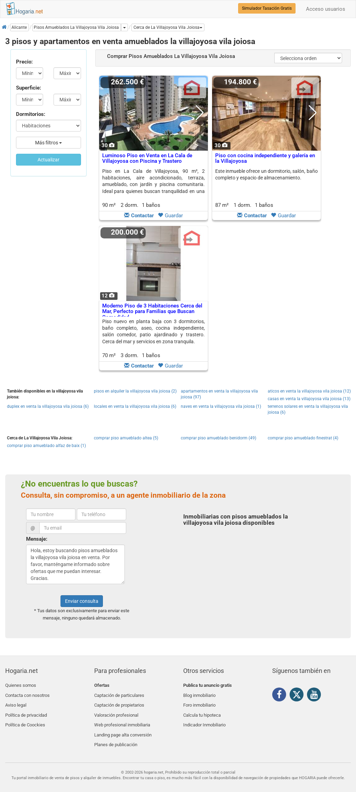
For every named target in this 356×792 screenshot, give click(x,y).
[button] (167, 27)
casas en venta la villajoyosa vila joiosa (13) (309, 398)
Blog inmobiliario (199, 693)
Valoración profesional (116, 710)
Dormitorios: (30, 114)
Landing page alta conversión (123, 726)
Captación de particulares (119, 693)
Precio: (24, 62)
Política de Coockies (25, 718)
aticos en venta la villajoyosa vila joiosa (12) (309, 391)
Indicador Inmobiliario (204, 718)
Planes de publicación (115, 734)
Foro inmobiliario (199, 701)
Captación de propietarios (119, 701)
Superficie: (28, 88)
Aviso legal (15, 701)
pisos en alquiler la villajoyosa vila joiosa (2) (135, 391)
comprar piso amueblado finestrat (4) (303, 438)
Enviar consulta (81, 601)
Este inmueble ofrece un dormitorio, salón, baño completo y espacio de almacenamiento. (266, 174)
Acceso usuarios (325, 9)
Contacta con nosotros (27, 693)
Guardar (170, 215)
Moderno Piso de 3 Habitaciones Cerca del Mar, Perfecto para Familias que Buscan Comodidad (152, 311)
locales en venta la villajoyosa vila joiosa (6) (135, 406)
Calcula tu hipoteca (202, 710)
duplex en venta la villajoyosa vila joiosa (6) (48, 406)
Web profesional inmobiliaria (122, 718)
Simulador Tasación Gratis (267, 8)
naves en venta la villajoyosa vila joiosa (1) (221, 406)
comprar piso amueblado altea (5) (126, 438)
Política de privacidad (26, 710)
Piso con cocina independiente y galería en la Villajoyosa (265, 158)
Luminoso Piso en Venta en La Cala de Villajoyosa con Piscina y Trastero (147, 158)
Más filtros (48, 142)
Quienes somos (20, 685)
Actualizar (48, 159)
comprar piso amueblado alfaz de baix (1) (46, 445)
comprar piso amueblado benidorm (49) (218, 438)
